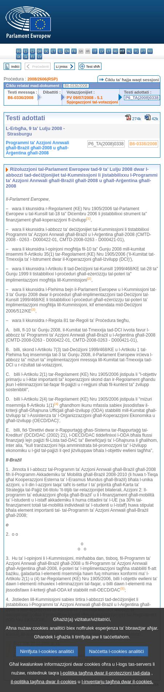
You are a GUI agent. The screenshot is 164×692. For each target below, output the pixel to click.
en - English (67, 51)
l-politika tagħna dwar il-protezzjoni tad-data (105, 681)
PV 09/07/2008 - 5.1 (85, 97)
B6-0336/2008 (20, 97)
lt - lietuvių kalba (108, 51)
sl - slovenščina (25, 56)
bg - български (18, 51)
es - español (25, 51)
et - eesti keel (53, 51)
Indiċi (15, 66)
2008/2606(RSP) (42, 79)
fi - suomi (32, 56)
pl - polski (136, 51)
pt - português (143, 51)
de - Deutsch (46, 51)
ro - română (150, 51)
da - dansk (39, 51)
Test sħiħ (93, 66)
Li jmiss (62, 66)
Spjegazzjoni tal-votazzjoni (92, 102)
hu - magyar (115, 51)
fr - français (74, 51)
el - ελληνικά (60, 51)
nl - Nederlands (129, 51)
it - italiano (94, 51)
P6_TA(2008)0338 (142, 97)
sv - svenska (39, 56)
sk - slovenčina (18, 56)
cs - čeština (32, 51)
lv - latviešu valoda (101, 51)
